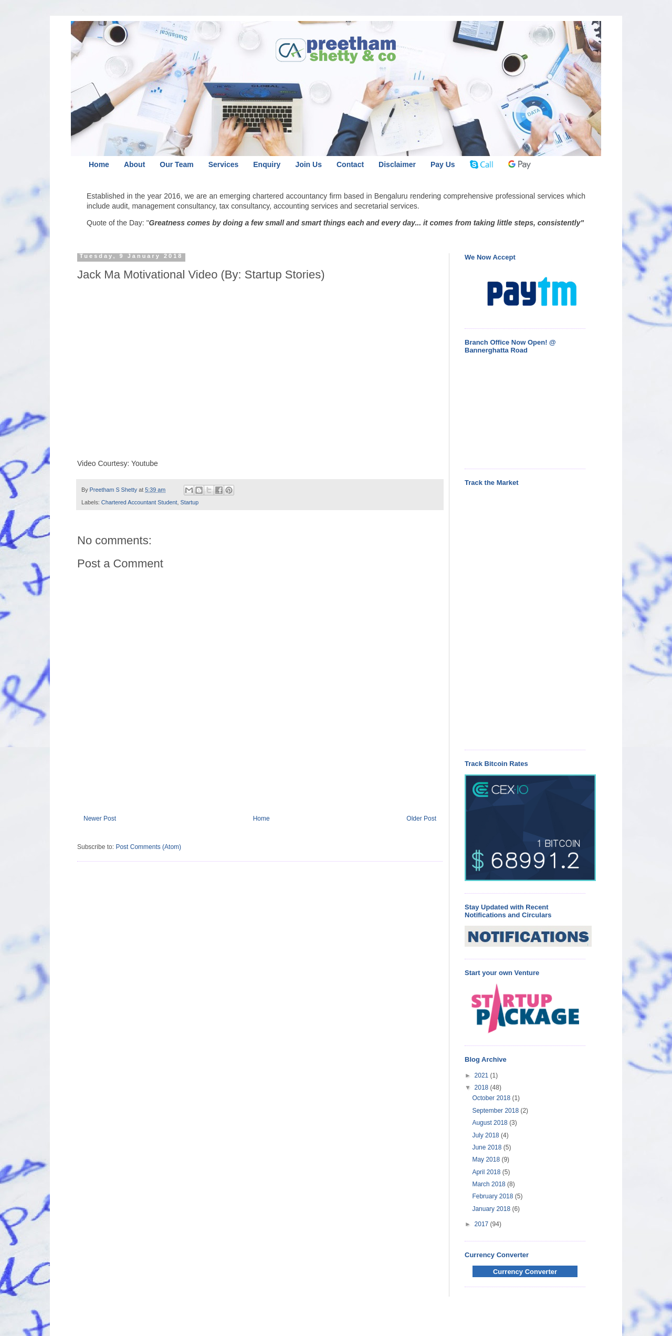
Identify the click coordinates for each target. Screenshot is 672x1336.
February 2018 (493, 1196)
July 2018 (486, 1135)
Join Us (308, 164)
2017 (482, 1224)
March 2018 (489, 1184)
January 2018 (492, 1209)
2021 (482, 1075)
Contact (350, 164)
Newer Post (99, 818)
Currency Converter (525, 1272)
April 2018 (487, 1172)
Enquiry (266, 164)
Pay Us (442, 164)
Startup (189, 502)
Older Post (421, 818)
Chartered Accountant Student (139, 502)
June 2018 (487, 1147)
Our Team (176, 164)
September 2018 (496, 1110)
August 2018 (490, 1122)
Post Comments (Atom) (148, 847)
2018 (482, 1087)
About (134, 164)
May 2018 (486, 1159)
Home (99, 164)
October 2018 (492, 1098)
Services (223, 164)
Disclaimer (397, 164)
